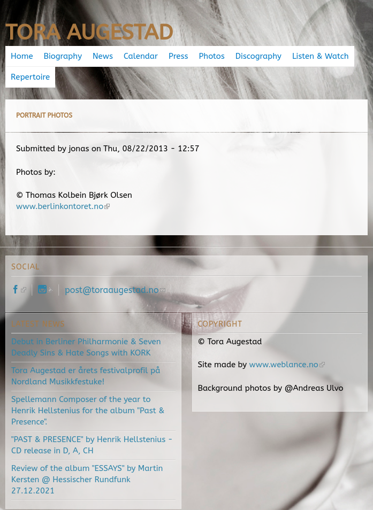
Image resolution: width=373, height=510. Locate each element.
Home (22, 56)
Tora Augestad (89, 32)
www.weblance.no (287, 364)
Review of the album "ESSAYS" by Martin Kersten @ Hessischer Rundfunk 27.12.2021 (87, 479)
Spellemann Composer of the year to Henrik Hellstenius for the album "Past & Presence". (87, 411)
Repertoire (30, 77)
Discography (258, 56)
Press (178, 56)
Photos (212, 56)
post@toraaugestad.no (115, 290)
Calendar (141, 56)
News (103, 56)
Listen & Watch (320, 56)
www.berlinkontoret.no (63, 206)
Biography (63, 56)
